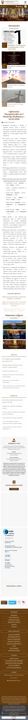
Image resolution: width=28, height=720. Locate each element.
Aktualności (14, 27)
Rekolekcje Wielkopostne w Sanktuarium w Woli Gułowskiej (17, 47)
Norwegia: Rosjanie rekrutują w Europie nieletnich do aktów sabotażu (12, 370)
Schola (14, 646)
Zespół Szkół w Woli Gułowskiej (14, 663)
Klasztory (14, 624)
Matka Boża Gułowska (14, 622)
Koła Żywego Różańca (14, 637)
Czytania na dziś (14, 658)
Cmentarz (14, 627)
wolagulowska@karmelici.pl (15, 680)
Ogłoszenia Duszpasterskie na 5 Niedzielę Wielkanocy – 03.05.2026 (14, 115)
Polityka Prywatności (14, 712)
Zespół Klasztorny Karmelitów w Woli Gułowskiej (13, 2)
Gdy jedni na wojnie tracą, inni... (11, 371)
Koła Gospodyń (14, 648)
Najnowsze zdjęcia (14, 316)
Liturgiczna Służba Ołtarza (14, 644)
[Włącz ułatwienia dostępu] (26, 6)
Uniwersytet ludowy (14, 620)
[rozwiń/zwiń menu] (25, 2)
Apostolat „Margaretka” (14, 639)
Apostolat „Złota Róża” (14, 641)
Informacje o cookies (14, 714)
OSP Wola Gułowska (14, 650)
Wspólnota (14, 615)
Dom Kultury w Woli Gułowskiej (14, 661)
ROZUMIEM (13, 717)
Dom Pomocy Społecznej (14, 667)
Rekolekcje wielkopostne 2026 (16, 67)
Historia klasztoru (14, 617)
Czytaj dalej (14, 500)
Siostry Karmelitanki (14, 634)
